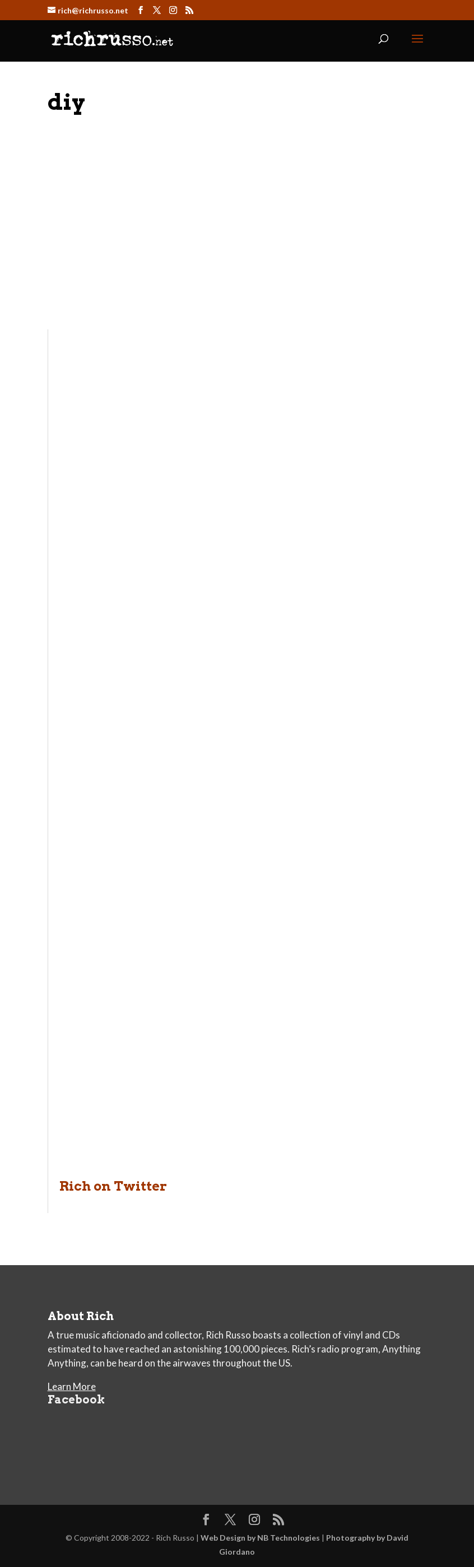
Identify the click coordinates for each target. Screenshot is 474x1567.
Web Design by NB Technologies (260, 1537)
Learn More (72, 1386)
